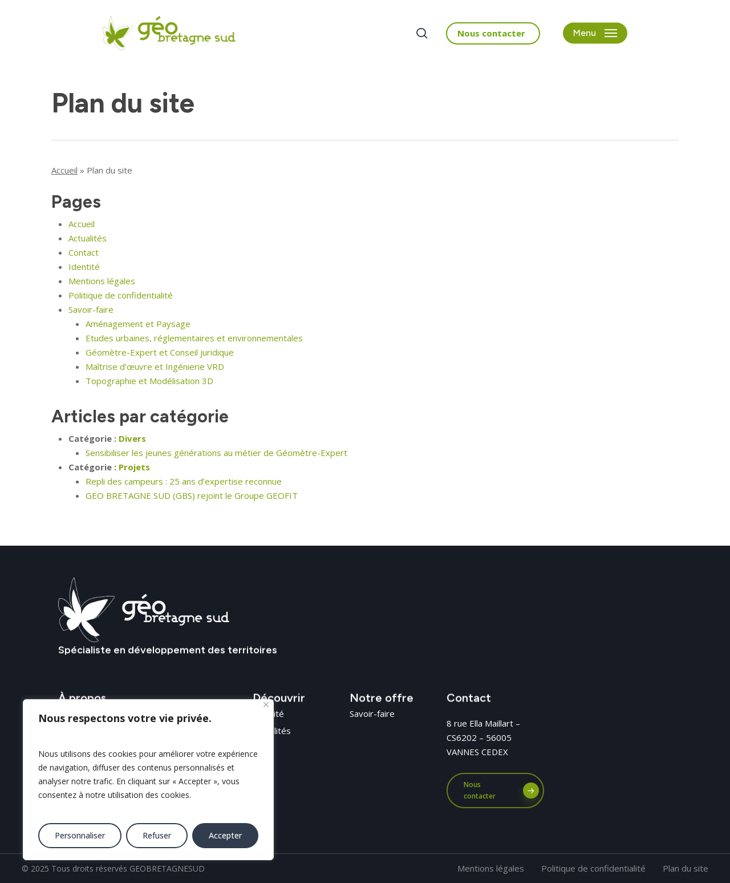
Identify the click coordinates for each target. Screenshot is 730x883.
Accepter (225, 835)
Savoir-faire (90, 309)
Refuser (157, 835)
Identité (84, 266)
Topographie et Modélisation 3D (149, 380)
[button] (595, 33)
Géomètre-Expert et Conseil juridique (160, 352)
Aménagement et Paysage (138, 323)
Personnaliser (80, 835)
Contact (83, 252)
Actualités (87, 238)
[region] (148, 779)
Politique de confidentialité (120, 295)
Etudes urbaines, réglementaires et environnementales (194, 338)
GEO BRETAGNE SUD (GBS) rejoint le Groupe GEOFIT (192, 495)
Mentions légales (101, 281)
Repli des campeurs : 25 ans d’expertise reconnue (184, 481)
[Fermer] (266, 704)
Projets (134, 467)
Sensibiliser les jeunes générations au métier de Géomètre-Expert (216, 452)
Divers (132, 438)
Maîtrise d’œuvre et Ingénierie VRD (155, 366)
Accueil (64, 170)
